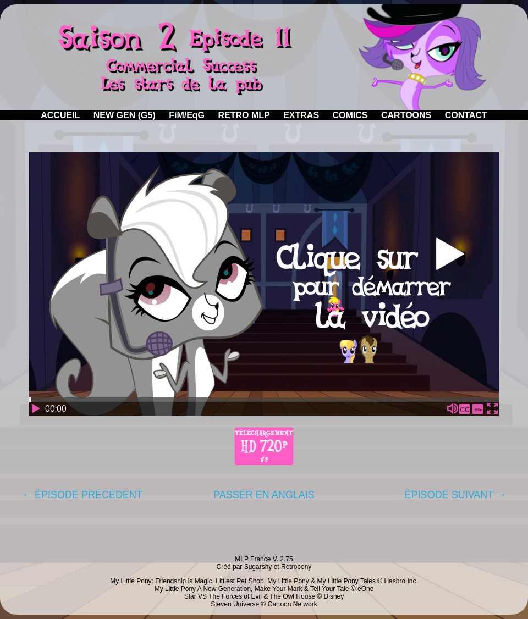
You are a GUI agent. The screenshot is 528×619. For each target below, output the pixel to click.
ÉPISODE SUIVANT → (455, 494)
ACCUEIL (60, 115)
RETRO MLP (244, 115)
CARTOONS (406, 115)
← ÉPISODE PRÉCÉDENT (82, 494)
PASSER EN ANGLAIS (264, 494)
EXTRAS (301, 115)
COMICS (350, 115)
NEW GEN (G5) (125, 115)
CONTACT (466, 115)
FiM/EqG (187, 115)
